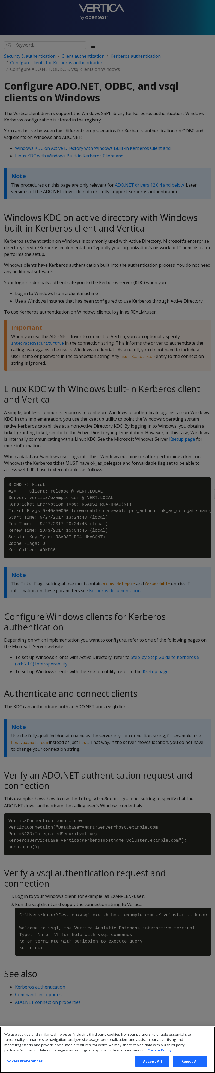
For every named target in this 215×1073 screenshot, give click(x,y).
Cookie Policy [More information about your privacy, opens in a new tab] (159, 1058)
